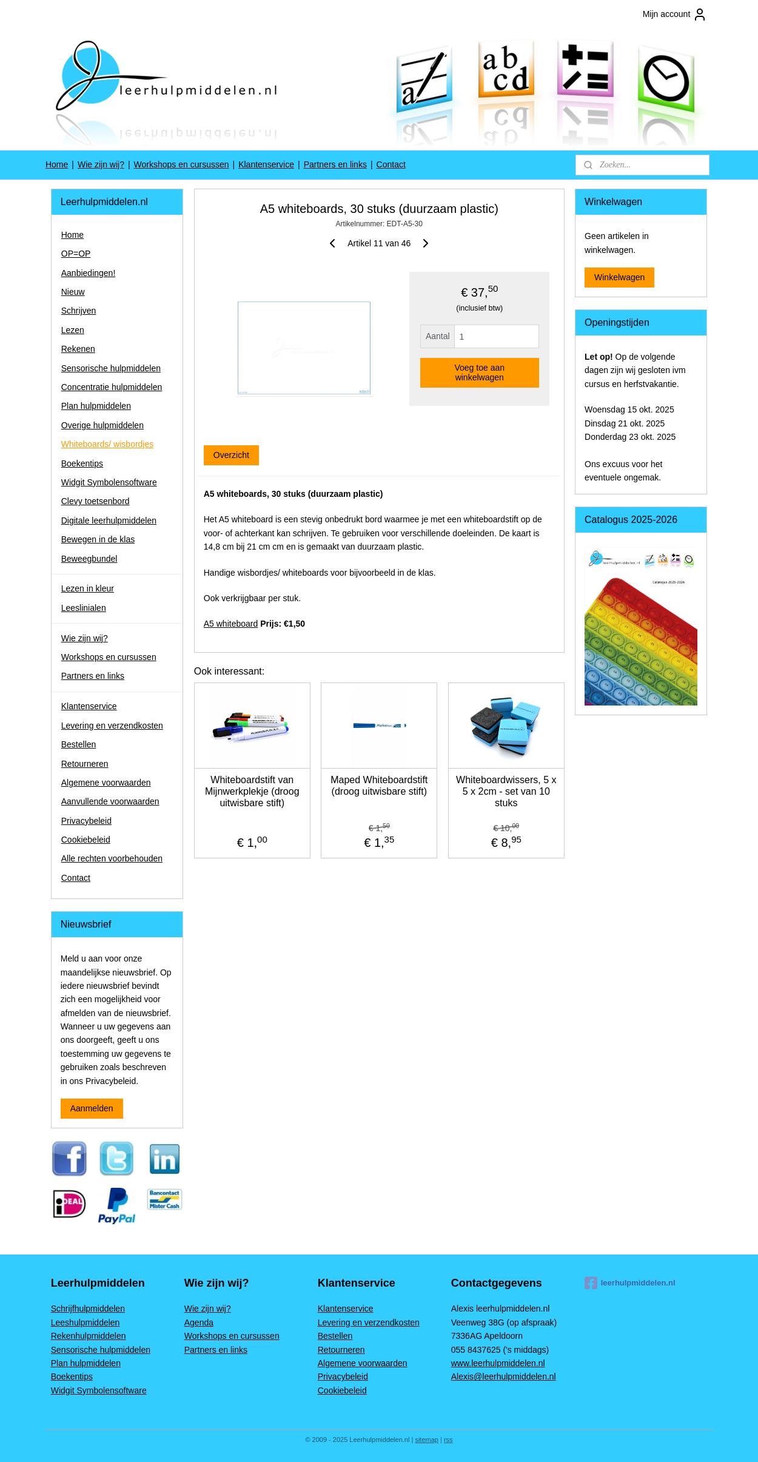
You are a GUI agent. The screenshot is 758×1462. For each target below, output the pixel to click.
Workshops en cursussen (181, 164)
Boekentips (82, 463)
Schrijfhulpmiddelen (88, 1308)
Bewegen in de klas (98, 539)
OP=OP (76, 253)
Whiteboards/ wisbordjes (107, 444)
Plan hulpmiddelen (96, 406)
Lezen (72, 330)
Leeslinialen (83, 608)
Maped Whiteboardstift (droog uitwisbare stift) (379, 786)
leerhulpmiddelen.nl (630, 1283)
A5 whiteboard (230, 623)
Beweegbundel (89, 559)
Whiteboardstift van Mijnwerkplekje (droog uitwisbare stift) (252, 791)
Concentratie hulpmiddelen (112, 387)
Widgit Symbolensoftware (109, 482)
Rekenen (78, 349)
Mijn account (675, 14)
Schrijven (78, 310)
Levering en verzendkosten (112, 725)
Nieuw (73, 292)
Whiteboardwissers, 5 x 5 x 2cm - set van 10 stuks (506, 791)
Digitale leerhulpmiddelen (108, 520)
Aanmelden (91, 1108)
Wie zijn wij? (101, 164)
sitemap (426, 1439)
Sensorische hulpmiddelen (111, 368)
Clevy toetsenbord (95, 501)
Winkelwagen (619, 277)
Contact (391, 164)
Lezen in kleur (87, 588)
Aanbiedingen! (88, 273)
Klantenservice (266, 164)
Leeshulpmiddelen (85, 1322)
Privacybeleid (86, 821)
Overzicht (231, 455)
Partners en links (335, 164)
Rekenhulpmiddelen (88, 1336)
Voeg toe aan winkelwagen (479, 372)
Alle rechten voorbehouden (112, 858)
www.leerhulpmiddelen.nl (498, 1363)
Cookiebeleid (85, 839)
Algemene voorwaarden (106, 782)
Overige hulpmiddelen (102, 425)
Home (56, 164)
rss (448, 1439)
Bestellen (78, 744)
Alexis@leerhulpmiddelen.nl (503, 1376)
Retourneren (85, 764)
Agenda (198, 1322)
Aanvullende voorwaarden (110, 801)
